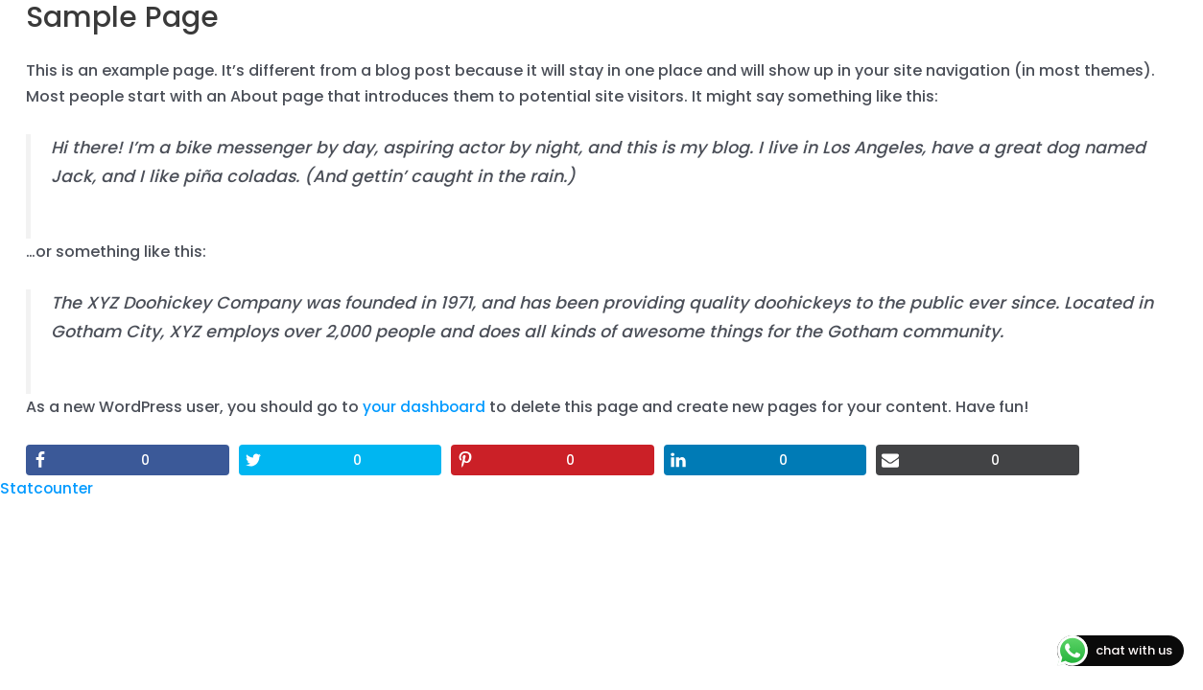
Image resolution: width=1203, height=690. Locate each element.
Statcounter (47, 488)
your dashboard (425, 407)
